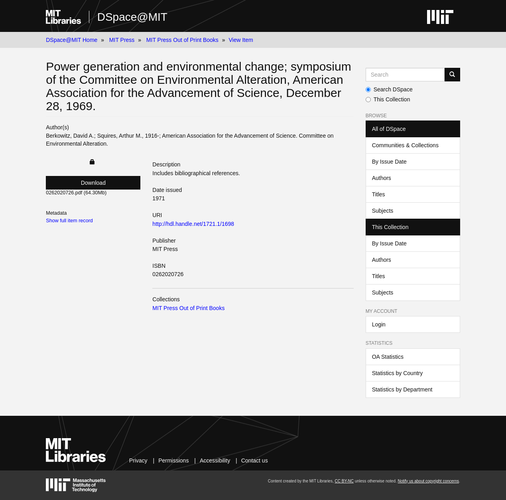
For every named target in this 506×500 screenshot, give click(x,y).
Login (379, 324)
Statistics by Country (397, 373)
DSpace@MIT (132, 17)
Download (93, 183)
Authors (381, 178)
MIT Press (122, 40)
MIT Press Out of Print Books (182, 40)
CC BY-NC (344, 481)
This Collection (388, 99)
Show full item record (69, 220)
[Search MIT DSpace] (405, 74)
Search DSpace (389, 89)
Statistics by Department (402, 389)
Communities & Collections (405, 145)
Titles (378, 194)
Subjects (383, 211)
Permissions (173, 460)
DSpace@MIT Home (71, 40)
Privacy (138, 460)
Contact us (254, 460)
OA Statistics (388, 357)
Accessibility (215, 460)
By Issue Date (389, 161)
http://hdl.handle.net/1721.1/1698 (193, 224)
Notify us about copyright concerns (428, 481)
